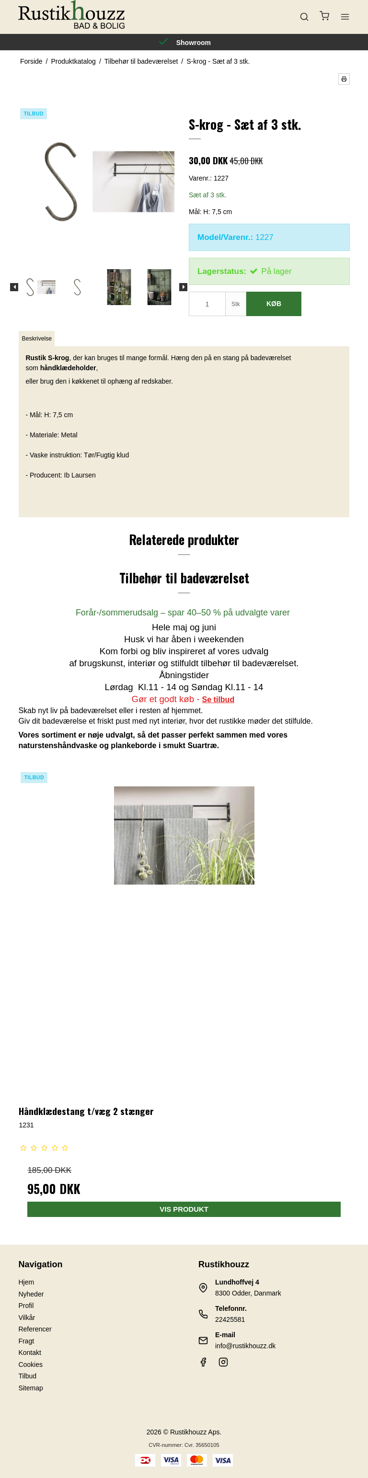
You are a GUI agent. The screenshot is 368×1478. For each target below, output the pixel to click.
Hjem (26, 1282)
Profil (26, 1305)
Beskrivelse (37, 338)
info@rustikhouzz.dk (245, 1346)
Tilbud (27, 1376)
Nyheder (31, 1294)
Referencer (34, 1329)
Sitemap (30, 1388)
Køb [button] (273, 303)
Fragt (26, 1341)
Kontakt (29, 1352)
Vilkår (26, 1317)
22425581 (230, 1319)
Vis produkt (184, 1209)
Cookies (30, 1364)
